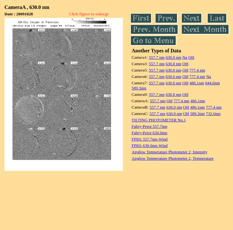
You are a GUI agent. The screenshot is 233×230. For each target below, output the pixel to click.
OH (191, 57)
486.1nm (196, 82)
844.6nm (212, 82)
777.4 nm (197, 70)
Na (184, 57)
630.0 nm (173, 57)
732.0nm (213, 113)
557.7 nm (157, 57)
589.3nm (139, 88)
